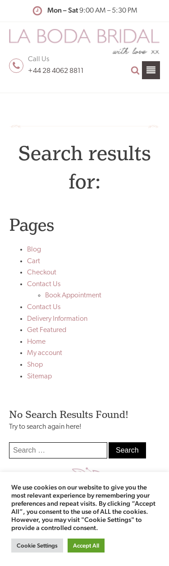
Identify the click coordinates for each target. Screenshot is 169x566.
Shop (35, 364)
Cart (33, 261)
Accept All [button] (86, 545)
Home (36, 342)
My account (44, 353)
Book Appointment (73, 295)
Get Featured (46, 330)
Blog (34, 249)
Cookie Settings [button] (37, 545)
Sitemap (39, 376)
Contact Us (43, 284)
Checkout (41, 272)
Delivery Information (57, 319)
